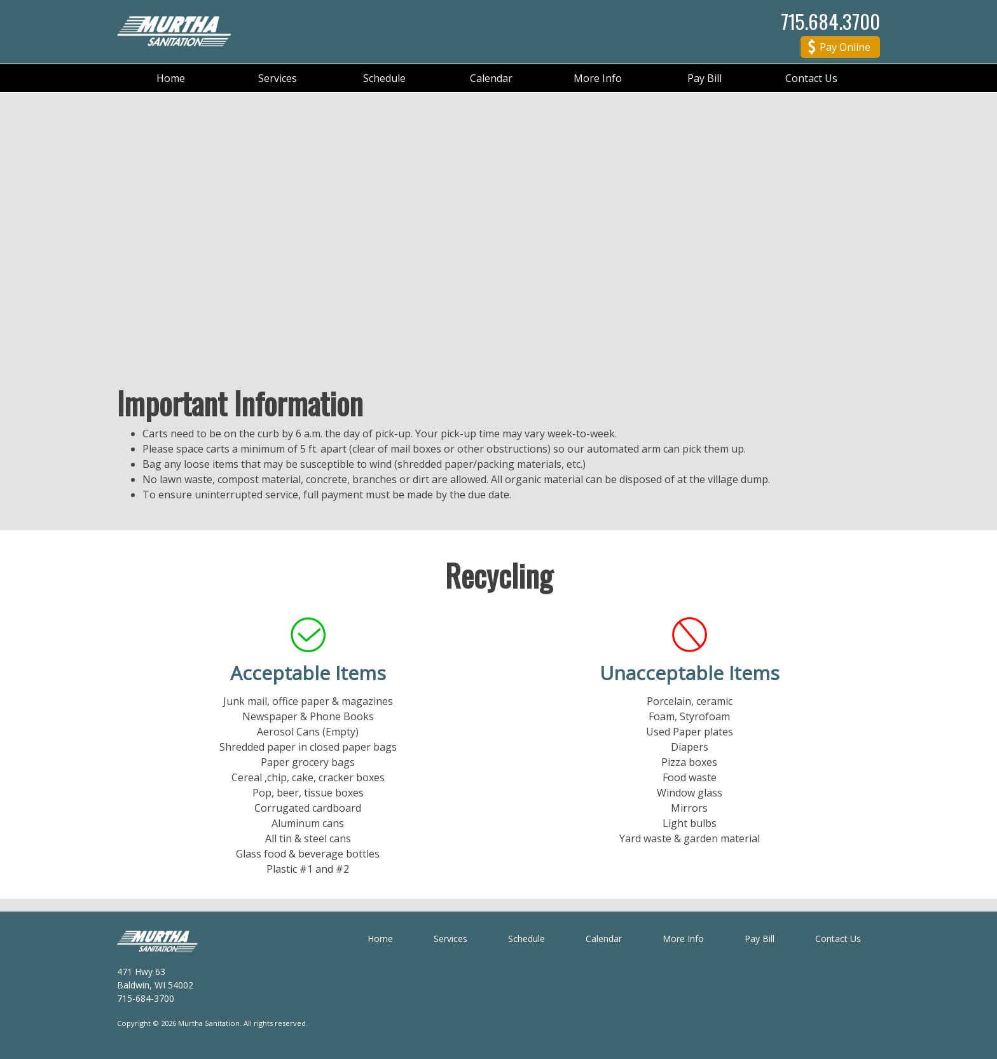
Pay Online (839, 48)
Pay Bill (704, 78)
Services (277, 78)
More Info (598, 78)
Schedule (384, 78)
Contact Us (811, 78)
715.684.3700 (830, 21)
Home (170, 78)
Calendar (491, 78)
